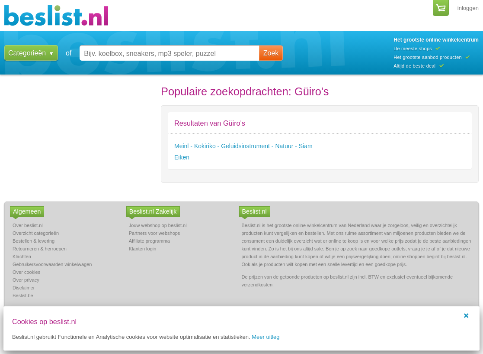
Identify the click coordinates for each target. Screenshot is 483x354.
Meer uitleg (265, 337)
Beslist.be (23, 295)
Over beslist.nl (28, 225)
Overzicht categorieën (36, 233)
